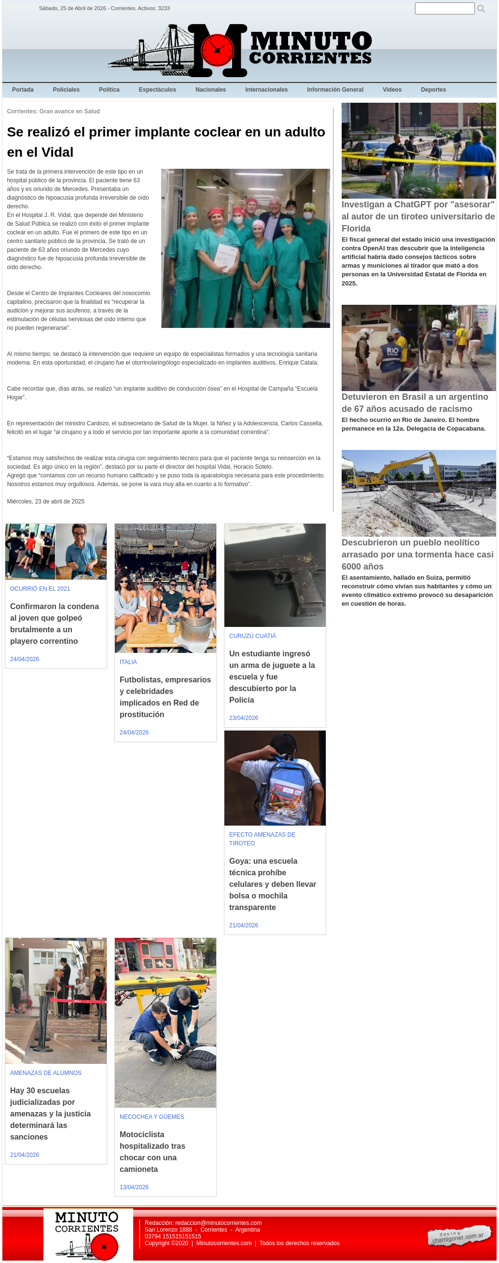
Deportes (433, 89)
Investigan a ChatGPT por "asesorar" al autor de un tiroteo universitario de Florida (418, 216)
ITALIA (128, 662)
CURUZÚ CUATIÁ (252, 636)
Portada (23, 89)
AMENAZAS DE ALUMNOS (46, 1073)
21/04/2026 (243, 925)
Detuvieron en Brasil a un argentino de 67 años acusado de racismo (415, 403)
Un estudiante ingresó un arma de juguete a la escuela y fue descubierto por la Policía (272, 677)
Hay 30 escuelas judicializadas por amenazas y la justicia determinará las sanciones (50, 1113)
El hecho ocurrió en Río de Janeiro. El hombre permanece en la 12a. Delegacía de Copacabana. (413, 424)
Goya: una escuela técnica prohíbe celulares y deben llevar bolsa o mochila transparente (273, 884)
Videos (392, 89)
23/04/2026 (243, 718)
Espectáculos (157, 89)
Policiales (66, 89)
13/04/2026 (134, 1187)
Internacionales (267, 89)
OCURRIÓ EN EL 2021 (40, 588)
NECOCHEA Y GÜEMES (152, 1117)
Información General (335, 89)
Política (109, 89)
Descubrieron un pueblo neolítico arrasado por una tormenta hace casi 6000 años (418, 554)
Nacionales (210, 89)
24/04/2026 (24, 659)
